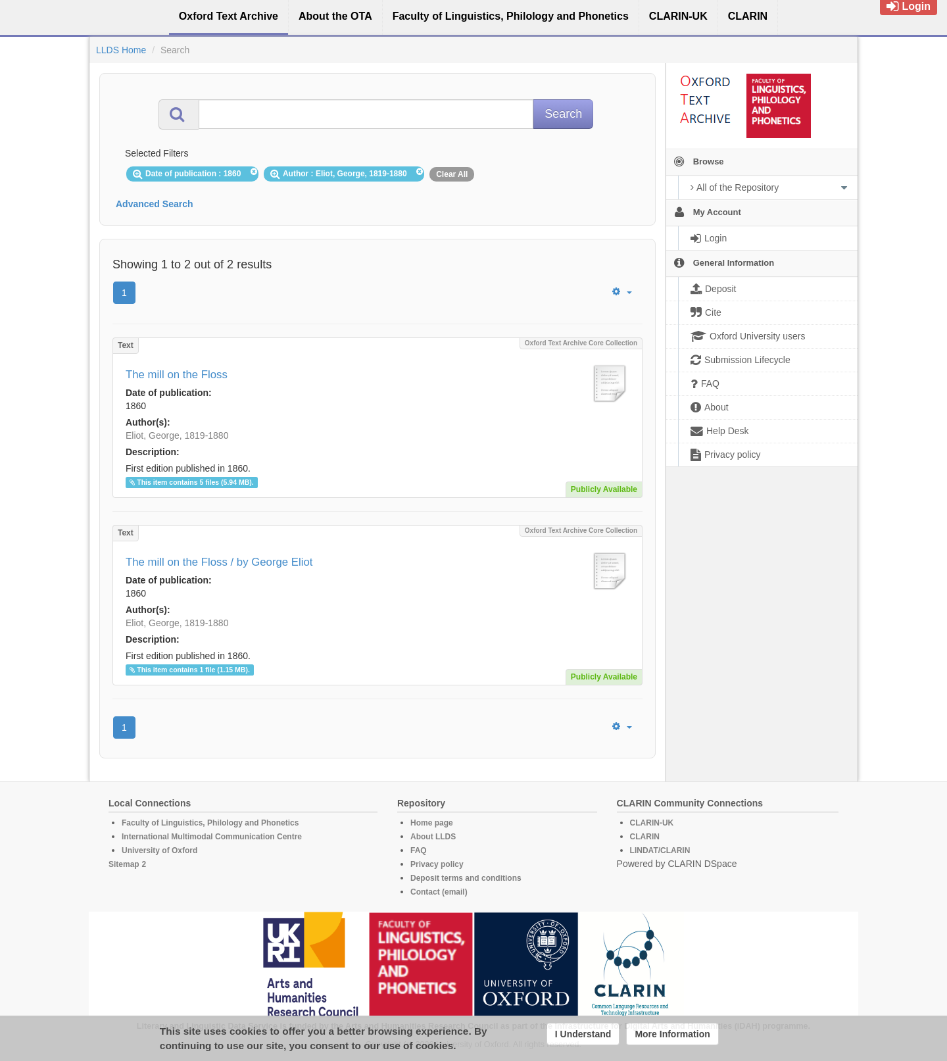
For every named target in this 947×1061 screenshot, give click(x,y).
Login (908, 6)
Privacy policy (437, 864)
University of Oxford (159, 850)
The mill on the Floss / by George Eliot (219, 562)
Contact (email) (439, 892)
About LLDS (433, 836)
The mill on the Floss (177, 374)
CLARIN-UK (652, 822)
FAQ (418, 850)
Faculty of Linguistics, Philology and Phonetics (210, 822)
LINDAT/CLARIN (660, 850)
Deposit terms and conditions (466, 878)
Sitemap (124, 864)
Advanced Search (154, 204)
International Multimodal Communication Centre (212, 836)
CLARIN (645, 836)
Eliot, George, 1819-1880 (177, 435)
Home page (431, 822)
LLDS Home (121, 50)
